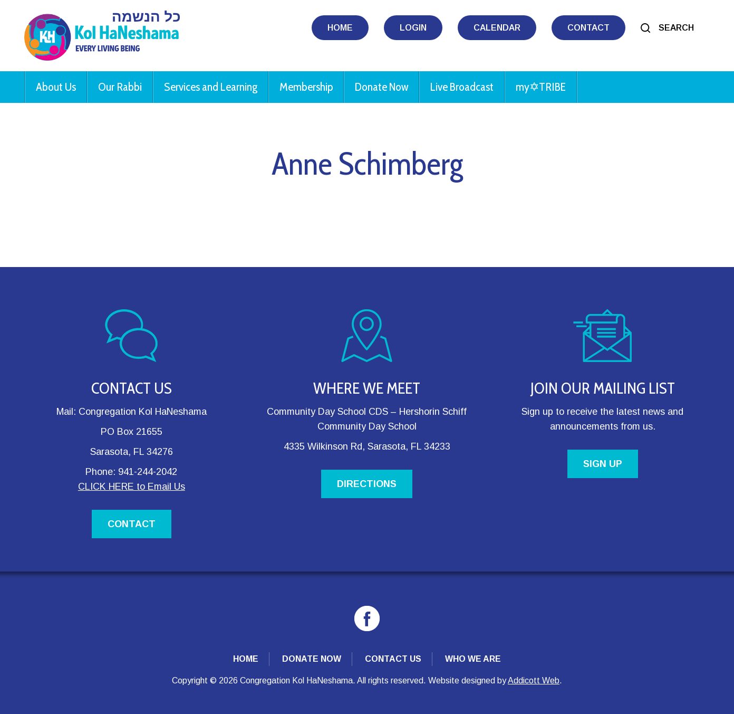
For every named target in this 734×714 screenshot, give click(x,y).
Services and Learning (210, 87)
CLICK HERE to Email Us (131, 486)
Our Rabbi (120, 87)
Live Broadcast (462, 87)
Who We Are (473, 658)
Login (413, 27)
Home (340, 27)
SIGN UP (602, 464)
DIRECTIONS (367, 484)
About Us (56, 87)
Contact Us (393, 658)
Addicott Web (533, 680)
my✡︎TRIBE (541, 87)
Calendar (497, 27)
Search (676, 27)
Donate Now (381, 87)
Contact (588, 27)
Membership (306, 87)
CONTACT (132, 524)
